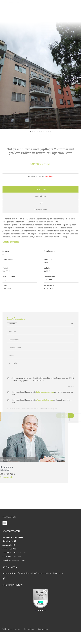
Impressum (43, 629)
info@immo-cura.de (17, 560)
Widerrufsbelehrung (11, 629)
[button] (5, 523)
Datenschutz (29, 629)
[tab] (40, 220)
